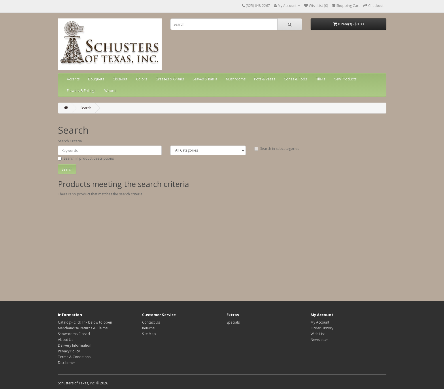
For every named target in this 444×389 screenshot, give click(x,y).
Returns (148, 328)
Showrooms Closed (74, 333)
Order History (322, 328)
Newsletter (319, 339)
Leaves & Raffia (204, 79)
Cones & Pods (295, 79)
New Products (345, 79)
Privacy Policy (69, 351)
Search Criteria (70, 141)
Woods (110, 90)
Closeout (120, 79)
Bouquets (96, 79)
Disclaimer (66, 362)
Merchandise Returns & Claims (82, 328)
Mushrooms (235, 79)
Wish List (318, 333)
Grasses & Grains (170, 79)
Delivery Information (74, 345)
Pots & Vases (264, 79)
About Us (65, 339)
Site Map (149, 333)
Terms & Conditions (74, 356)
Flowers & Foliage (81, 90)
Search (85, 107)
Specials (233, 322)
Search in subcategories (276, 148)
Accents (73, 79)
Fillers (320, 79)
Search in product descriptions (86, 158)
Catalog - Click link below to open (85, 322)
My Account (320, 322)
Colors (141, 79)
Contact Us (151, 322)
